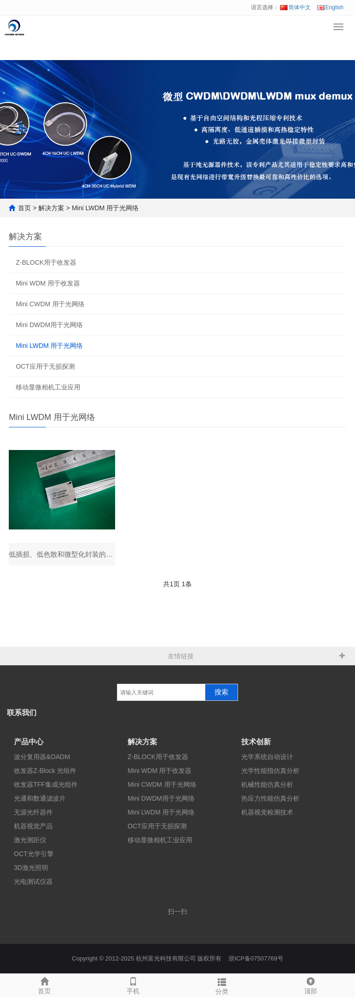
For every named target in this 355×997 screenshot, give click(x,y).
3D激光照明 (31, 868)
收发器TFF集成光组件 (46, 785)
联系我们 (22, 713)
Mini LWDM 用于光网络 (105, 208)
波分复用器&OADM (42, 757)
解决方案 (51, 208)
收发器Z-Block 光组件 (45, 771)
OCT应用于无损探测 (45, 366)
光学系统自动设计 (267, 757)
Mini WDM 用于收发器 (48, 283)
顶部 (310, 984)
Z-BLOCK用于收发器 (46, 262)
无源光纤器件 (33, 812)
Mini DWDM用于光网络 (49, 324)
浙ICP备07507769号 (255, 958)
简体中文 (295, 7)
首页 (24, 208)
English (330, 7)
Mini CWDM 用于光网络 (50, 304)
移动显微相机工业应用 (48, 387)
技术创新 (256, 742)
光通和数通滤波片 (40, 798)
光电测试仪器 (33, 882)
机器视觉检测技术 (267, 812)
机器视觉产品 (33, 826)
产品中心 (28, 742)
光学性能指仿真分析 (270, 771)
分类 (221, 985)
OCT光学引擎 (34, 854)
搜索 (221, 692)
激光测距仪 (30, 840)
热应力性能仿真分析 (270, 798)
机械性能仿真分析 (267, 785)
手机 (133, 984)
